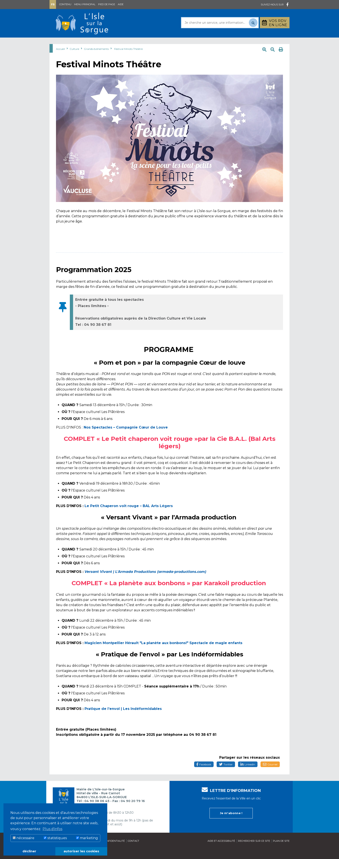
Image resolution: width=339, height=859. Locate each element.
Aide (120, 4)
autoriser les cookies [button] (81, 851)
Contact (133, 850)
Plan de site (281, 850)
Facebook (204, 775)
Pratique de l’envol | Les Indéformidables (123, 719)
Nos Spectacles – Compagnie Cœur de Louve (126, 438)
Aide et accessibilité (221, 850)
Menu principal (84, 4)
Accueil (60, 59)
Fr (53, 4)
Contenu (65, 4)
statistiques (55, 838)
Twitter (226, 775)
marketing (87, 838)
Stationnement (268, 43)
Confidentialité (114, 850)
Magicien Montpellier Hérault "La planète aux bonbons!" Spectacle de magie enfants (163, 654)
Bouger (221, 43)
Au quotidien (94, 43)
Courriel (270, 775)
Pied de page (106, 4)
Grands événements (96, 59)
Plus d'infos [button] (52, 829)
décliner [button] (29, 851)
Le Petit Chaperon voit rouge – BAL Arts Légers (129, 517)
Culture (193, 43)
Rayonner (129, 43)
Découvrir (162, 43)
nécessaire (23, 838)
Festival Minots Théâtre (128, 59)
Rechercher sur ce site (254, 850)
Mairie (62, 43)
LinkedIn (247, 775)
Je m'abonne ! (231, 823)
